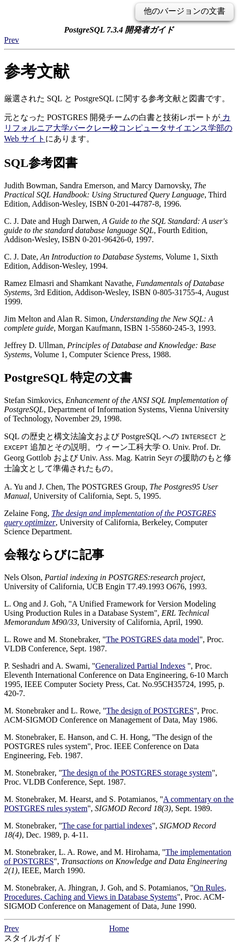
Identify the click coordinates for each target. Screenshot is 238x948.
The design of (150, 710)
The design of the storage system (136, 772)
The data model (153, 639)
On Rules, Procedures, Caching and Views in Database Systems (115, 892)
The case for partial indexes (107, 825)
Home (119, 928)
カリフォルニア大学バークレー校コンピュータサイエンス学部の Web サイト (118, 128)
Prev (11, 40)
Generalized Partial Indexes (140, 666)
